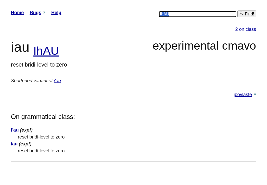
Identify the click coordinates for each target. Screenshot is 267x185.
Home (17, 12)
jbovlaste (243, 94)
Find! (247, 13)
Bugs (35, 12)
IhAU (46, 50)
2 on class (245, 29)
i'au (57, 80)
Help (56, 12)
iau (14, 143)
